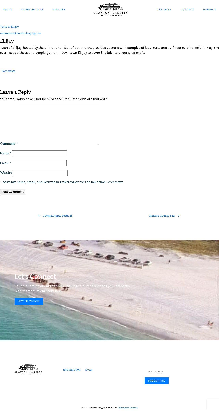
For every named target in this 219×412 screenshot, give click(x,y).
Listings (164, 9)
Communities (32, 9)
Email (5, 163)
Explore (59, 9)
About (7, 9)
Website (6, 173)
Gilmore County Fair (164, 215)
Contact (187, 9)
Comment (8, 144)
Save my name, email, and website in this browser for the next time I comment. (63, 182)
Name (5, 153)
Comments (8, 71)
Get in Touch (29, 301)
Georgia (209, 9)
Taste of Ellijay (9, 26)
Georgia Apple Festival (55, 215)
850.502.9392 (71, 370)
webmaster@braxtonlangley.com (20, 33)
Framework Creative (128, 407)
